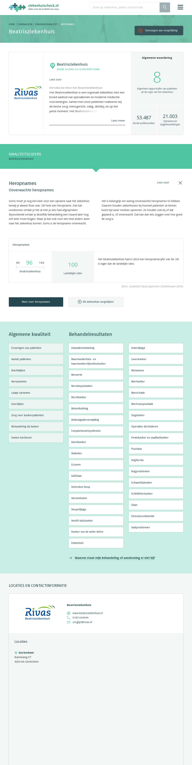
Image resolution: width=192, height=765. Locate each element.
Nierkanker (138, 381)
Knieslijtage (138, 348)
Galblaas (76, 475)
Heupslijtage (78, 509)
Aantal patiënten (21, 359)
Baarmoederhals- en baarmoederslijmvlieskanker (88, 361)
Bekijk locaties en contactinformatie (78, 69)
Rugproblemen (140, 471)
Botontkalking (79, 408)
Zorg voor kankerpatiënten (27, 415)
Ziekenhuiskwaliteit (46, 24)
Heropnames (19, 381)
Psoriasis (136, 448)
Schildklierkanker (142, 493)
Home (12, 24)
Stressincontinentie (142, 516)
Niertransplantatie (142, 404)
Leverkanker (138, 359)
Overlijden (17, 404)
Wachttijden (18, 370)
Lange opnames (20, 392)
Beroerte (76, 374)
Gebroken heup (80, 487)
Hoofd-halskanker (82, 520)
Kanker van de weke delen (87, 531)
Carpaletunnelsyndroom (85, 430)
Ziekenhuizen (25, 24)
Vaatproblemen (140, 527)
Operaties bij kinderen (144, 426)
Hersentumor (79, 498)
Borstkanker (78, 397)
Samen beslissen (21, 437)
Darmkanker (78, 442)
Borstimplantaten (81, 386)
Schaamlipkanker (141, 482)
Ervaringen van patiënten (26, 348)
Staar (134, 505)
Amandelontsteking (82, 348)
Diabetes (76, 453)
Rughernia (137, 460)
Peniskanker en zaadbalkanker (150, 437)
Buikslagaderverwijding (85, 419)
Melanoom (137, 370)
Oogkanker (138, 415)
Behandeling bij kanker (25, 426)
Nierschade (138, 392)
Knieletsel (77, 543)
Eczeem (76, 464)
